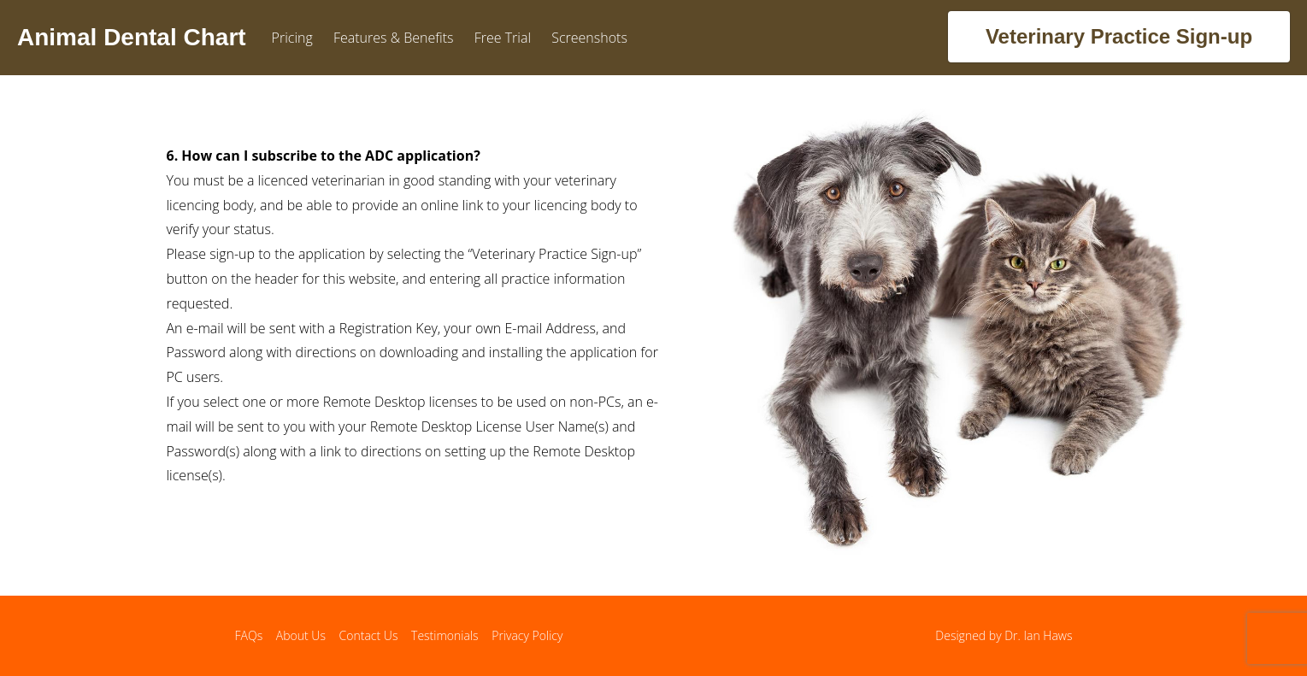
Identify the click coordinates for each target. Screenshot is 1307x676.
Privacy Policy (527, 635)
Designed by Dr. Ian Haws (1003, 635)
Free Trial (502, 37)
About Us (301, 635)
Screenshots (589, 37)
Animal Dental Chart (131, 38)
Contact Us (368, 635)
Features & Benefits (393, 37)
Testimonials (445, 635)
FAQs (249, 635)
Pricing (292, 37)
